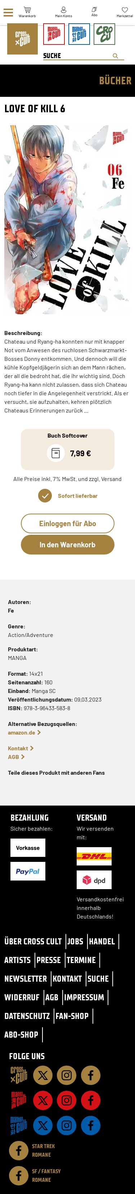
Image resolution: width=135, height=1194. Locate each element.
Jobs (75, 941)
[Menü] (8, 12)
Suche (98, 978)
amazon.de (21, 732)
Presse (48, 960)
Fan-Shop (72, 1016)
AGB (13, 756)
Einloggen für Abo (67, 523)
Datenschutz (27, 1016)
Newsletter (25, 978)
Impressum (84, 997)
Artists (17, 960)
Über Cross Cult (33, 941)
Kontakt (18, 748)
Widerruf (22, 997)
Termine (81, 960)
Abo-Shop (21, 1034)
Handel (102, 941)
